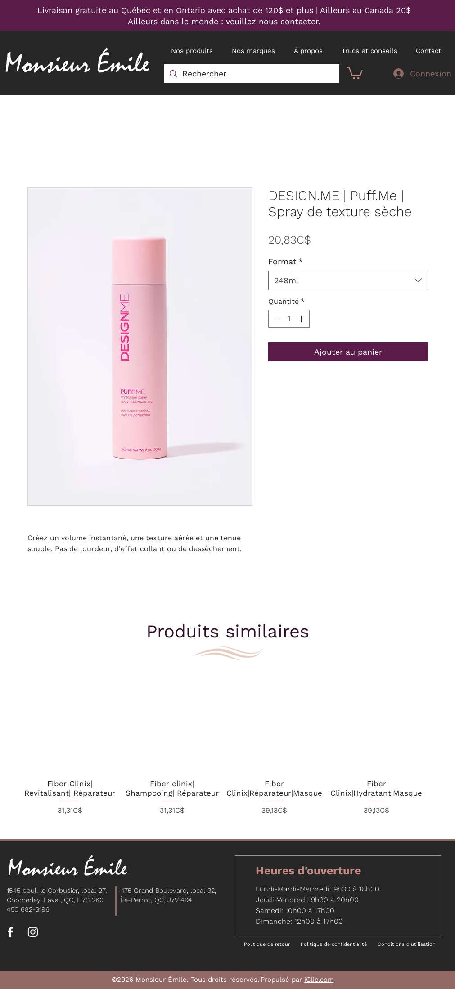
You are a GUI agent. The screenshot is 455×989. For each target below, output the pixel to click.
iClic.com (319, 980)
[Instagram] (33, 932)
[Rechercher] (251, 73)
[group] (223, 746)
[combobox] (348, 280)
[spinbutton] (289, 318)
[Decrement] (276, 318)
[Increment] (302, 318)
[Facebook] (10, 932)
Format (285, 261)
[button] (355, 72)
